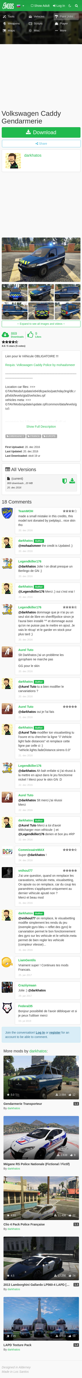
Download (41, 132)
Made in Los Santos (15, 1371)
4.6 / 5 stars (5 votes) (13, 346)
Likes (38, 336)
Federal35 (25, 1006)
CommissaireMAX (31, 850)
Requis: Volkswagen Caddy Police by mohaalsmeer (40, 365)
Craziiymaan (27, 985)
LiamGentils (27, 960)
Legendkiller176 (29, 561)
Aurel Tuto (25, 650)
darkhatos (32, 155)
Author (39, 541)
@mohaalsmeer (29, 545)
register (54, 1032)
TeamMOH (25, 511)
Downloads (17, 336)
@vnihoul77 (27, 918)
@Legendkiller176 (31, 591)
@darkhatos (27, 566)
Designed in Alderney (16, 1367)
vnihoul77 (25, 870)
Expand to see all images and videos (41, 323)
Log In (40, 1032)
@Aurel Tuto (27, 686)
